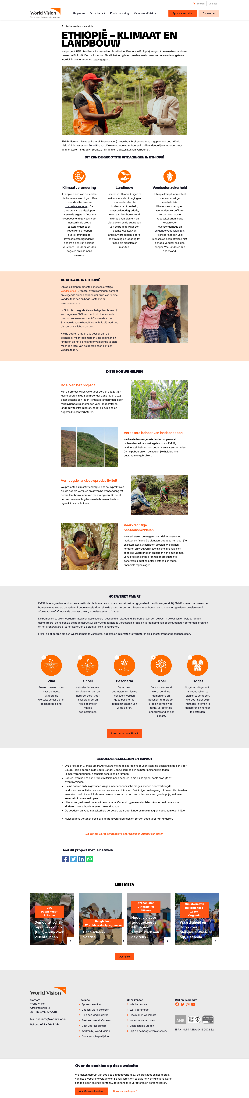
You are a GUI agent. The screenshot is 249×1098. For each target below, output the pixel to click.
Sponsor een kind (92, 1004)
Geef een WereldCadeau (96, 1020)
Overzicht (124, 956)
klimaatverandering (76, 206)
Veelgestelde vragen (142, 1025)
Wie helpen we (138, 1004)
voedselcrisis (68, 290)
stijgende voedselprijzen (169, 230)
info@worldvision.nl (53, 1019)
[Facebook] (66, 859)
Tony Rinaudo (97, 145)
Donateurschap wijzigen (96, 1036)
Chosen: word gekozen (95, 1009)
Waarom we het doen (142, 1020)
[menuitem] (198, 3)
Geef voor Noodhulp (94, 1025)
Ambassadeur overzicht (79, 26)
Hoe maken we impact (143, 1015)
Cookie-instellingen (125, 1091)
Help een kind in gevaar (95, 1015)
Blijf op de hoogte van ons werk (148, 1031)
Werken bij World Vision (96, 1031)
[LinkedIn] (81, 859)
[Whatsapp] (89, 859)
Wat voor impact (139, 1009)
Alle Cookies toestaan (91, 1091)
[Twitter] (74, 859)
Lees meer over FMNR (124, 733)
